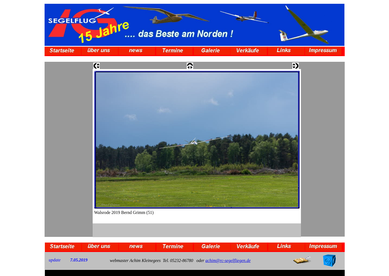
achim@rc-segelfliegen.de (227, 260)
